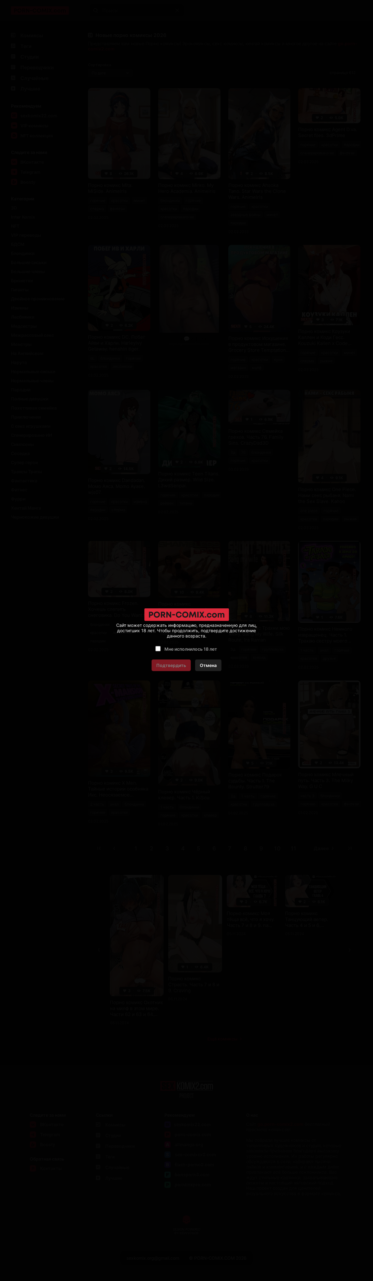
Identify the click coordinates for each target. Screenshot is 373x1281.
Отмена (208, 665)
